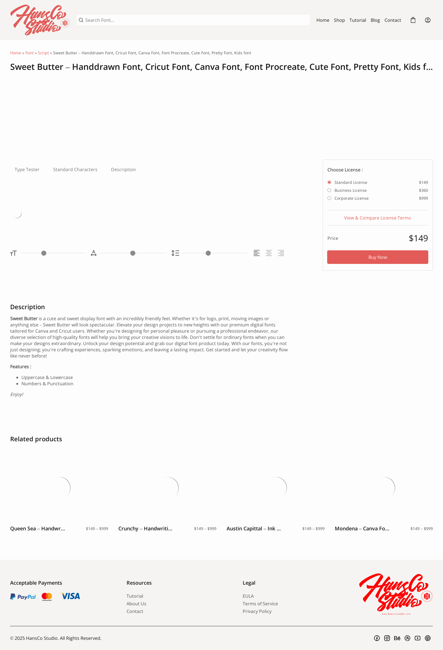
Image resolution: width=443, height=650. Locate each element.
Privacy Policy (257, 611)
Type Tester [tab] (27, 169)
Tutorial (357, 20)
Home (322, 20)
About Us (136, 604)
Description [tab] (123, 169)
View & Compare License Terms (377, 218)
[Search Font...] (196, 20)
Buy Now (377, 257)
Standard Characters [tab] (75, 169)
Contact (393, 20)
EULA (248, 596)
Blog (375, 20)
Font (29, 52)
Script (43, 52)
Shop (339, 20)
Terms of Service (260, 604)
